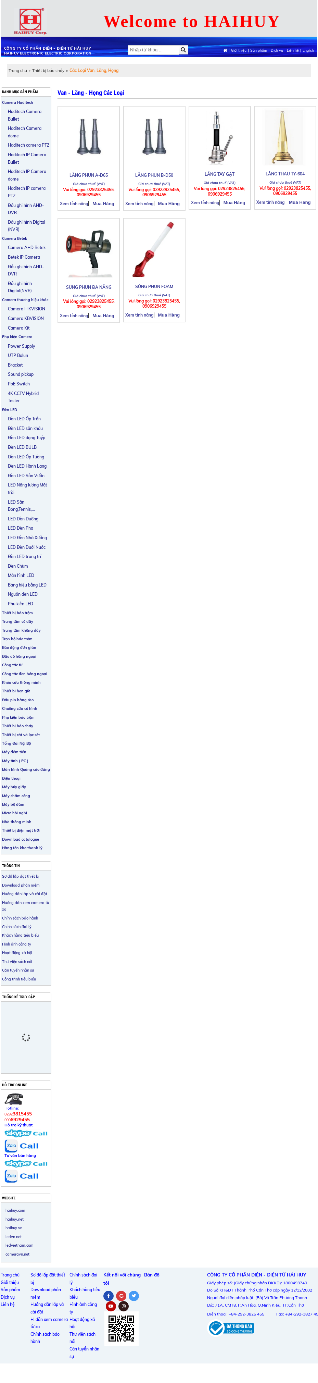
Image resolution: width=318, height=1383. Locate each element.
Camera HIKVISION (26, 308)
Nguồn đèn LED (23, 594)
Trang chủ (18, 70)
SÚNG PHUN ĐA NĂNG (89, 287)
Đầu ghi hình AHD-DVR (26, 209)
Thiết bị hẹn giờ (16, 691)
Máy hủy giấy (14, 787)
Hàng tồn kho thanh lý (22, 847)
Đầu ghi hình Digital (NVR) (26, 226)
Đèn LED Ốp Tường (26, 456)
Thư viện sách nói (17, 961)
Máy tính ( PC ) (15, 760)
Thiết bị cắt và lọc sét (21, 734)
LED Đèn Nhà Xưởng (27, 537)
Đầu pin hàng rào (18, 699)
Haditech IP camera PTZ (27, 192)
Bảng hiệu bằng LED (27, 585)
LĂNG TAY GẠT (219, 174)
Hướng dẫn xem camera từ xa (25, 906)
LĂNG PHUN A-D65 (88, 175)
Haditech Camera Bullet (24, 115)
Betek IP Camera (24, 257)
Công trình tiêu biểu (19, 979)
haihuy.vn (13, 1227)
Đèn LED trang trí (24, 556)
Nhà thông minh (16, 821)
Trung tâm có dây (17, 621)
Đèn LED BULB (22, 447)
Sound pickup (21, 374)
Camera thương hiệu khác (25, 299)
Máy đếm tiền (14, 752)
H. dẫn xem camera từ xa (49, 1323)
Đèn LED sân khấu (25, 428)
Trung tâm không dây (21, 630)
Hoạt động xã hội (17, 952)
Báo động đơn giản (19, 647)
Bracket (15, 365)
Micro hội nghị (14, 813)
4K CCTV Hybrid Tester (23, 397)
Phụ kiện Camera (17, 336)
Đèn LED (9, 409)
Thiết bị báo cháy (48, 70)
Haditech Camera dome (24, 132)
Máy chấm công (16, 795)
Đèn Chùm (18, 566)
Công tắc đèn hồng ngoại (24, 673)
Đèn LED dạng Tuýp (26, 437)
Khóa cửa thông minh (21, 682)
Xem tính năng (74, 203)
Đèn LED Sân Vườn (26, 475)
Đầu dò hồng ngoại (19, 656)
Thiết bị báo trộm (17, 612)
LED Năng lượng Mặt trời (27, 488)
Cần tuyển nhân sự (18, 970)
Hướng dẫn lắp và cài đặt (24, 893)
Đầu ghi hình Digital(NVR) (20, 287)
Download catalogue (20, 839)
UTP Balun (18, 355)
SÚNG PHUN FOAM (154, 286)
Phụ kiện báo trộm (18, 717)
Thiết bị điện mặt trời (21, 830)
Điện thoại (11, 778)
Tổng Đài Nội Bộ (16, 743)
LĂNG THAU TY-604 (285, 173)
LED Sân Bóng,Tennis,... (21, 505)
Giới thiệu (238, 50)
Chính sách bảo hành (20, 918)
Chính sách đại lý (16, 926)
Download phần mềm (21, 885)
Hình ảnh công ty (16, 944)
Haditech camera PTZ (28, 145)
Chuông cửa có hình (19, 708)
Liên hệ (293, 50)
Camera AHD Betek (27, 247)
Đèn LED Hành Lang (27, 466)
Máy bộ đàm (13, 804)
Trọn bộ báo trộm (17, 639)
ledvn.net (13, 1236)
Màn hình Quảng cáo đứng (26, 769)
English (308, 50)
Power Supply (21, 346)
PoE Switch (19, 383)
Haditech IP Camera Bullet (27, 158)
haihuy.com (15, 1210)
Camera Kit (18, 328)
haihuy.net (14, 1219)
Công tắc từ (12, 665)
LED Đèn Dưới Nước (27, 547)
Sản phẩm (258, 50)
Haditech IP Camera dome (27, 175)
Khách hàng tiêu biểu (20, 935)
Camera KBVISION (26, 318)
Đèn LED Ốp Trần (24, 418)
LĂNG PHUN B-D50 (154, 175)
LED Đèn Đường (23, 518)
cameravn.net (17, 1254)
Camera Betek (14, 238)
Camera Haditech (17, 102)
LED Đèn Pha (20, 528)
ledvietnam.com (19, 1245)
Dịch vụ (277, 50)
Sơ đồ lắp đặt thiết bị (20, 876)
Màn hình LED (21, 575)
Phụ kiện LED (20, 603)
